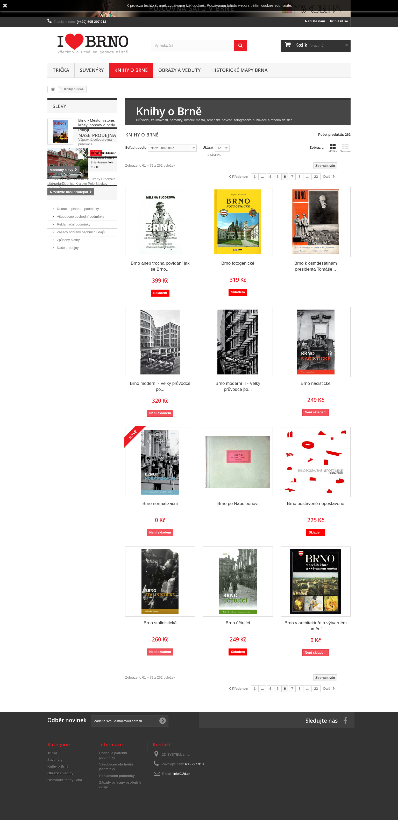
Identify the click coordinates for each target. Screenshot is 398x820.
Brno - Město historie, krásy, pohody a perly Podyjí (96, 125)
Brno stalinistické (160, 622)
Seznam (345, 148)
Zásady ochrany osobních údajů (80, 344)
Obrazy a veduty (179, 70)
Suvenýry (92, 70)
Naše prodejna (71, 189)
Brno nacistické (315, 383)
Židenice (69, 284)
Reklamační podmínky (73, 336)
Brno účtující (238, 622)
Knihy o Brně (131, 70)
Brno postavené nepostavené (315, 503)
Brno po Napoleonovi (238, 503)
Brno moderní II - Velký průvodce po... (238, 386)
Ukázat (207, 147)
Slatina (53, 289)
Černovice (82, 279)
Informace (67, 307)
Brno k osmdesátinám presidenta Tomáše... (315, 266)
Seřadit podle (135, 147)
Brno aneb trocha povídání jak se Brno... (160, 266)
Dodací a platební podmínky (77, 321)
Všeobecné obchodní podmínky (80, 328)
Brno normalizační (160, 503)
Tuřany (95, 279)
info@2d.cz (181, 774)
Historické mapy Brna (239, 70)
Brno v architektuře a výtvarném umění (316, 625)
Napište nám (315, 21)
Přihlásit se (339, 21)
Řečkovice (66, 289)
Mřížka (333, 148)
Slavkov (102, 284)
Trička (61, 70)
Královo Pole (85, 284)
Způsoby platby (68, 352)
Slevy (59, 106)
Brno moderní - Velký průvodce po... (160, 386)
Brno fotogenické (237, 263)
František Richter (60, 279)
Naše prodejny (67, 359)
